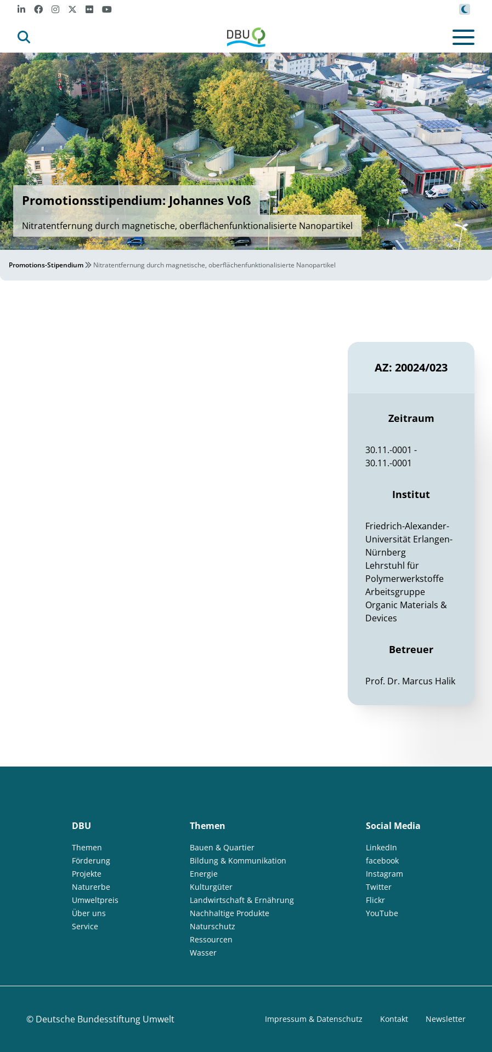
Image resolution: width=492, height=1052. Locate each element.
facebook (382, 860)
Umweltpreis (95, 900)
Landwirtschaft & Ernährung (242, 900)
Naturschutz (212, 926)
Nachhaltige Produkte (229, 913)
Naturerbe (91, 887)
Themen (87, 847)
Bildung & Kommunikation (238, 860)
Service (85, 926)
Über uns (89, 913)
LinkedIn (381, 847)
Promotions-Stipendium (46, 265)
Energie (204, 873)
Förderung (91, 860)
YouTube (382, 913)
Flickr (375, 900)
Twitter (379, 887)
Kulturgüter (211, 887)
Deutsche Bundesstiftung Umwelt (105, 1019)
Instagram (384, 873)
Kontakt (394, 1019)
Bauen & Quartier (222, 847)
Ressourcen (211, 939)
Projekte (86, 873)
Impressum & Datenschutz (314, 1019)
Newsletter (446, 1019)
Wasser (203, 952)
